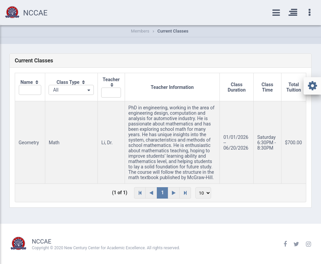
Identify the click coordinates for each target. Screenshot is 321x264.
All (55, 90)
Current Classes (172, 31)
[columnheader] (30, 87)
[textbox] (30, 90)
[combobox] (71, 90)
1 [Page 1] (162, 192)
